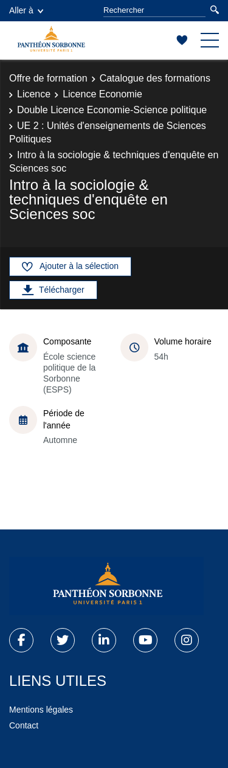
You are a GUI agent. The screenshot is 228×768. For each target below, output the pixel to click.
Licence (33, 94)
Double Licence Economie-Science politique (112, 110)
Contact (23, 725)
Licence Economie (102, 94)
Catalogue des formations (155, 78)
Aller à (26, 10)
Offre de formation (48, 78)
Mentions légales (41, 709)
